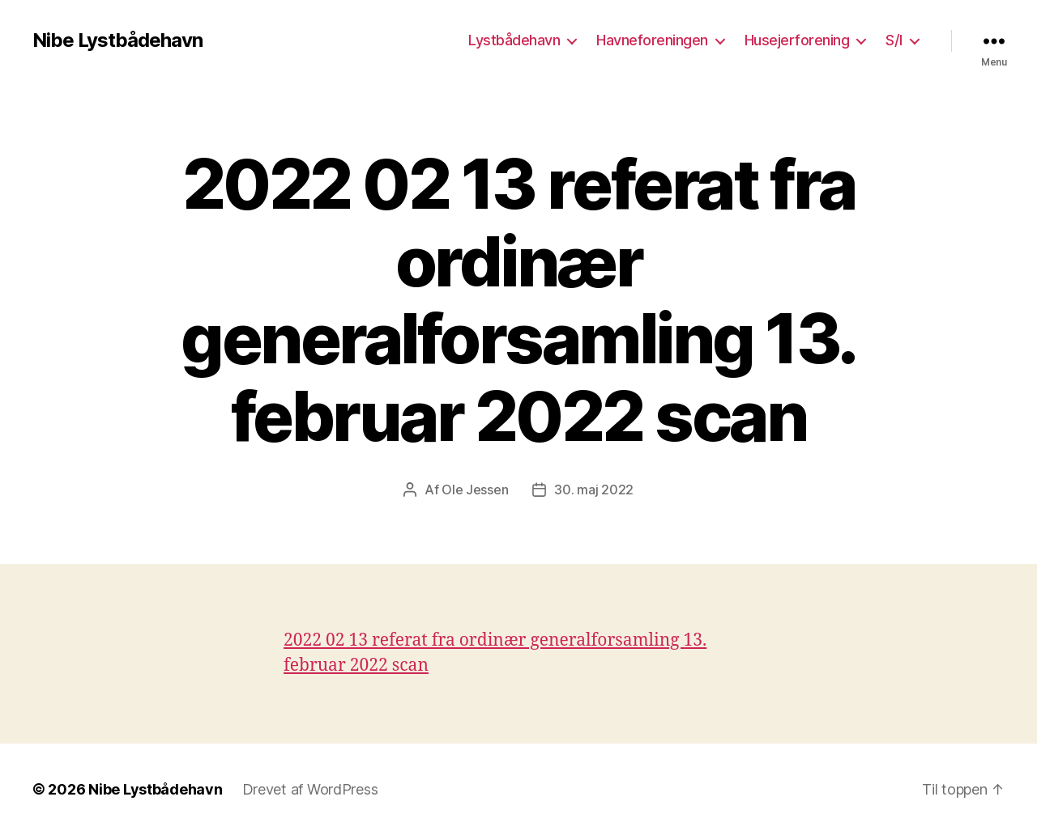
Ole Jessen (475, 489)
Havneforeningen (652, 40)
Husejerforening (797, 40)
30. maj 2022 (594, 489)
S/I (894, 40)
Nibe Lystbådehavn (117, 40)
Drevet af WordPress (310, 789)
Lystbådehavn (514, 40)
